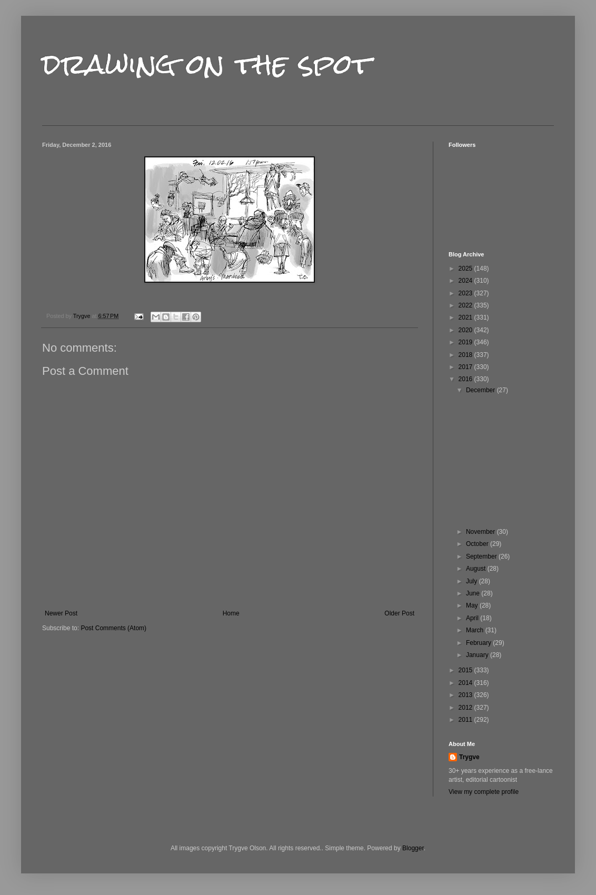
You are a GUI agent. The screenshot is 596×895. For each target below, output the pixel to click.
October (478, 544)
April (473, 618)
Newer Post (61, 613)
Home (231, 613)
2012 (466, 707)
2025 (466, 268)
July (472, 581)
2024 (466, 280)
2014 (466, 683)
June (473, 593)
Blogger (413, 848)
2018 (466, 355)
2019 (466, 342)
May (473, 605)
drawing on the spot (206, 64)
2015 (466, 670)
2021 (466, 317)
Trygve (469, 757)
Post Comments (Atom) (113, 628)
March (475, 630)
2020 (466, 330)
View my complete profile (484, 791)
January (478, 655)
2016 (466, 379)
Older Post (399, 613)
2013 (466, 695)
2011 (466, 719)
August (477, 568)
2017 (466, 367)
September (482, 556)
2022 (466, 305)
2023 (466, 293)
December (481, 390)
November (481, 531)
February (479, 643)
